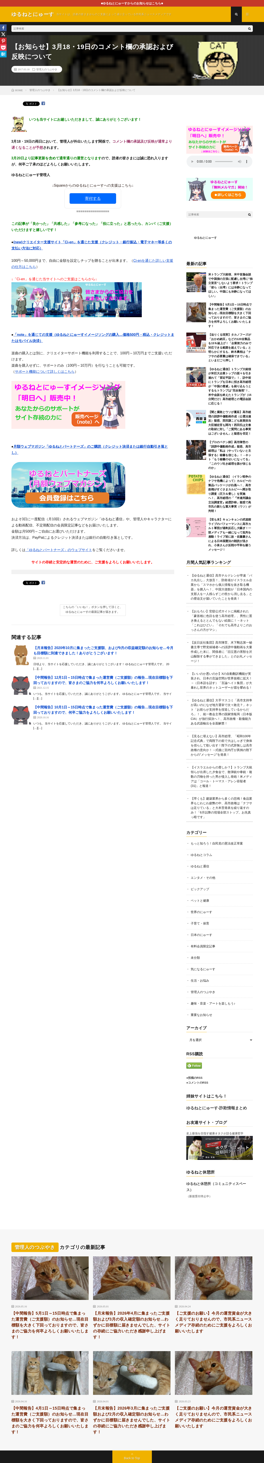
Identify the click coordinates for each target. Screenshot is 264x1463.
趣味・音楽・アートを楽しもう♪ (213, 1003)
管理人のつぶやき (46, 69)
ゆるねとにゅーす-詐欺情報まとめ (216, 1108)
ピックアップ (200, 889)
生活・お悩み (200, 980)
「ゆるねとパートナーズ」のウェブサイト (58, 550)
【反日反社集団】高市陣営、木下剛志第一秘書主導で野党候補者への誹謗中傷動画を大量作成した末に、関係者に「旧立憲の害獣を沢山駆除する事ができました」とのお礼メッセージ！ (221, 652)
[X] (3, 34)
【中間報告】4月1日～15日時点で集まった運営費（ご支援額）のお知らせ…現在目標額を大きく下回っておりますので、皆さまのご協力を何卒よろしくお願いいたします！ (50, 1420)
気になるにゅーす (203, 969)
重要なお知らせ (201, 1015)
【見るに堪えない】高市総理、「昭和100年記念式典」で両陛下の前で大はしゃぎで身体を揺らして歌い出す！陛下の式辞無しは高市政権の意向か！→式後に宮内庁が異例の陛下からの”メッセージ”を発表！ (221, 745)
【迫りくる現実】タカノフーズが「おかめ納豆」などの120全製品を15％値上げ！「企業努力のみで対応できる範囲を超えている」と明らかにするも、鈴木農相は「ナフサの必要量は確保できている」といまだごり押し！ (229, 347)
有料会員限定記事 (203, 946)
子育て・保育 (200, 923)
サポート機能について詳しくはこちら (45, 371)
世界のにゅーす (201, 912)
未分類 (195, 957)
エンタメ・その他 (203, 877)
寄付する (93, 198)
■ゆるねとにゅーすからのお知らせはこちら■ (132, 3)
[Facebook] (3, 27)
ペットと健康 (200, 900)
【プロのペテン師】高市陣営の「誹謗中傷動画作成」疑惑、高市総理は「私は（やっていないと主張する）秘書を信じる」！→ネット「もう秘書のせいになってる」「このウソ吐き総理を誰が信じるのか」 (229, 454)
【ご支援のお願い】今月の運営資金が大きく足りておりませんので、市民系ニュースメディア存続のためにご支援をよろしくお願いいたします (213, 1322)
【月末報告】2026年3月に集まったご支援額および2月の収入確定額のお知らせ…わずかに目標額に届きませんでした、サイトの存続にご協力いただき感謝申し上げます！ (131, 1420)
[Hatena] (3, 54)
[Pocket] (3, 47)
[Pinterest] (3, 41)
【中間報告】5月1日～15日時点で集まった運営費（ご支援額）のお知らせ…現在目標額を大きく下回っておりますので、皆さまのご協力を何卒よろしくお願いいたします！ (50, 1325)
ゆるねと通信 (200, 866)
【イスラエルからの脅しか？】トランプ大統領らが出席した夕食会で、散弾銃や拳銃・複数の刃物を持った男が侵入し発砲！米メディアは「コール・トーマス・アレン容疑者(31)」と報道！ (221, 777)
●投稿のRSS (194, 1077)
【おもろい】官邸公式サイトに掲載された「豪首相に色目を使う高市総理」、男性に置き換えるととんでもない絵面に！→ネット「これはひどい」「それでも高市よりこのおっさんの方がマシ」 (221, 620)
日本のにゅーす (201, 935)
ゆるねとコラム (201, 855)
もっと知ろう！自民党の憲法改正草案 (217, 843)
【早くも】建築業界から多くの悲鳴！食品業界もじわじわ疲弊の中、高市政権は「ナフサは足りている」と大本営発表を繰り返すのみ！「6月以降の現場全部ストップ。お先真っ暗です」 (221, 808)
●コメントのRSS (197, 1082)
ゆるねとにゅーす (205, 237)
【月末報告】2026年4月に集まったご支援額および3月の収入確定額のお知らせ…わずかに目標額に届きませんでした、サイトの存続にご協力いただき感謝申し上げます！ (131, 1325)
